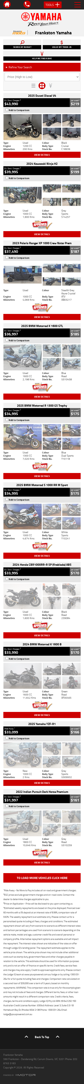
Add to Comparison (19, 110)
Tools (52, 5)
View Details (42, 155)
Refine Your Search (18, 67)
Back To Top (42, 1037)
